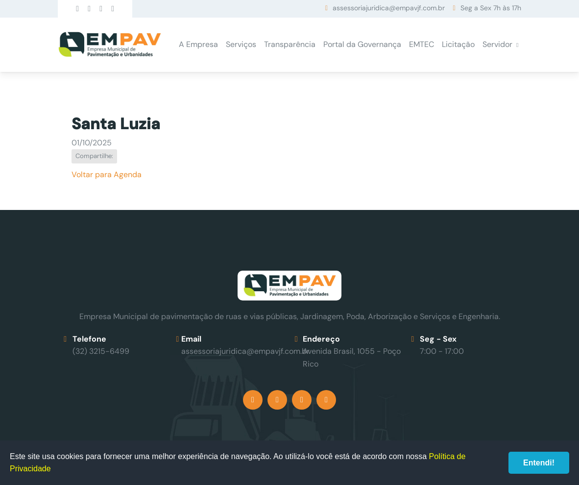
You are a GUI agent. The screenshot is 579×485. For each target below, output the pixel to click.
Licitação (458, 44)
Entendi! (539, 463)
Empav (110, 45)
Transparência (289, 44)
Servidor (497, 44)
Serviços (241, 44)
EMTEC (421, 44)
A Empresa (198, 44)
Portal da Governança (362, 44)
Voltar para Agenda (107, 174)
